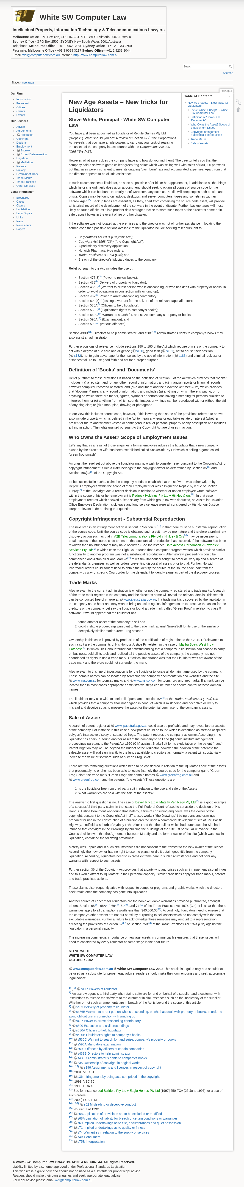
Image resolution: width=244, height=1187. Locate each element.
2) (90, 200)
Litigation (22, 158)
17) (80, 489)
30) (141, 904)
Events (21, 115)
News (20, 221)
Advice (21, 126)
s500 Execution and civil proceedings (102, 1026)
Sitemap (228, 73)
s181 (169, 351)
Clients (21, 111)
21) (94, 548)
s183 (182, 355)
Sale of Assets (199, 143)
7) (100, 299)
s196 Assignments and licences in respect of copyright (122, 1067)
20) (186, 535)
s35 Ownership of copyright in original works (109, 1063)
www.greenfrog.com (87, 779)
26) (96, 904)
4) (96, 281)
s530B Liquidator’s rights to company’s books (108, 1035)
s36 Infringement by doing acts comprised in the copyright (119, 1076)
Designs (22, 142)
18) (192, 494)
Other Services (26, 185)
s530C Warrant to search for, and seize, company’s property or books (127, 1039)
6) (96, 295)
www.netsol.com (145, 680)
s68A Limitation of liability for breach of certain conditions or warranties (128, 1118)
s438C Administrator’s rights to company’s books (112, 1058)
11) (99, 318)
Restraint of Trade (28, 174)
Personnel (23, 103)
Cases (21, 201)
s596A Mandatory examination (99, 1044)
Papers (21, 229)
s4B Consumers (89, 1137)
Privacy (21, 170)
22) (129, 558)
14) (154, 332)
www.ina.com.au (84, 680)
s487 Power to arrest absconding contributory (108, 1021)
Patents (21, 166)
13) (90, 332)
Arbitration (27, 135)
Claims (21, 205)
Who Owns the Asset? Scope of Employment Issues (210, 126)
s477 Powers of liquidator (99, 989)
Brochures (23, 197)
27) (108, 904)
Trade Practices (26, 182)
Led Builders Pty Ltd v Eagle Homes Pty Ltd (128, 1090)
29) (126, 904)
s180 (139, 351)
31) (159, 909)
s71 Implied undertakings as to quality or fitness (111, 1127)
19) (159, 526)
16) (91, 471)
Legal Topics (24, 213)
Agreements (24, 130)
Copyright (22, 138)
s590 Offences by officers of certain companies (111, 1049)
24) (163, 697)
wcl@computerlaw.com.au (41, 55)
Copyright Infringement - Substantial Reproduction (206, 133)
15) (209, 466)
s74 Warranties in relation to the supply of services (113, 1132)
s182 (77, 355)
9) (98, 308)
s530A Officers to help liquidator (98, 1030)
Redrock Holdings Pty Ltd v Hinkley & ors (161, 495)
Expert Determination (34, 154)
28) (117, 904)
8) (98, 304)
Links (20, 217)
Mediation (27, 162)
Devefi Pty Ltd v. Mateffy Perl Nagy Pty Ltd (165, 802)
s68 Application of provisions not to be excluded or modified (120, 1114)
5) (98, 285)
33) (150, 923)
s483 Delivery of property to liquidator (102, 1007)
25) (197, 801)
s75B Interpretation (91, 1141)
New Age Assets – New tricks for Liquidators (208, 104)
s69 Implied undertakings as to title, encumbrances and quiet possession (129, 1123)
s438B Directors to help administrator (104, 1053)
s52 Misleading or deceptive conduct (110, 1104)
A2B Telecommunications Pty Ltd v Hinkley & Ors (149, 536)
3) (100, 276)
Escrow (25, 150)
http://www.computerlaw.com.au (96, 55)
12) (97, 322)
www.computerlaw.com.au (93, 969)
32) (124, 923)
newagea (28, 82)
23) (84, 647)
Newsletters (24, 225)
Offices (21, 107)
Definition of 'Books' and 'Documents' (206, 119)
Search (231, 66)
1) (150, 137)
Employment (24, 146)
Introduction (24, 99)
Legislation (23, 209)
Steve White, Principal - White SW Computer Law (209, 112)
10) (99, 313)
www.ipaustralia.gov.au (139, 599)
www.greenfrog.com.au (176, 775)
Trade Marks (24, 178)
